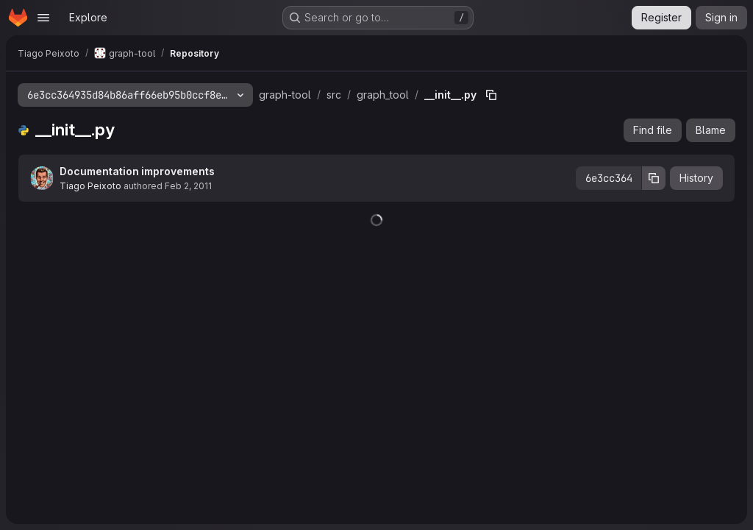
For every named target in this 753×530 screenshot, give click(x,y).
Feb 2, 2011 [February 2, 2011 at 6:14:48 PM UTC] (188, 185)
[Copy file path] (491, 95)
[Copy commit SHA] (653, 178)
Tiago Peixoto (90, 185)
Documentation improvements (137, 171)
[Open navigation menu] (43, 17)
